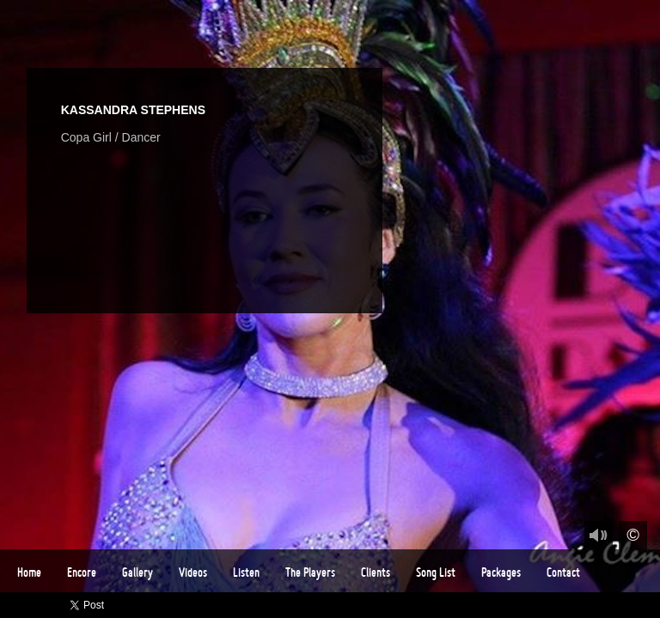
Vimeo (573, 606)
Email (648, 606)
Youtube (598, 606)
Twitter (548, 606)
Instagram (623, 606)
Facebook (523, 606)
